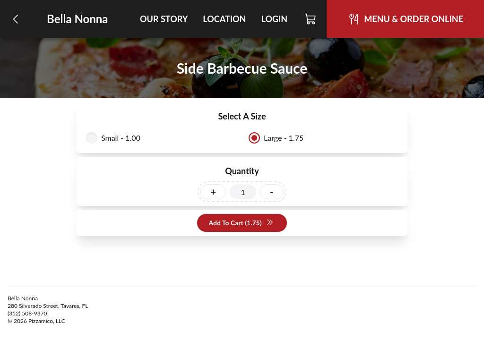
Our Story (164, 19)
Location (224, 19)
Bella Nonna (77, 19)
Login (274, 19)
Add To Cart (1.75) (240, 223)
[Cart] (311, 19)
